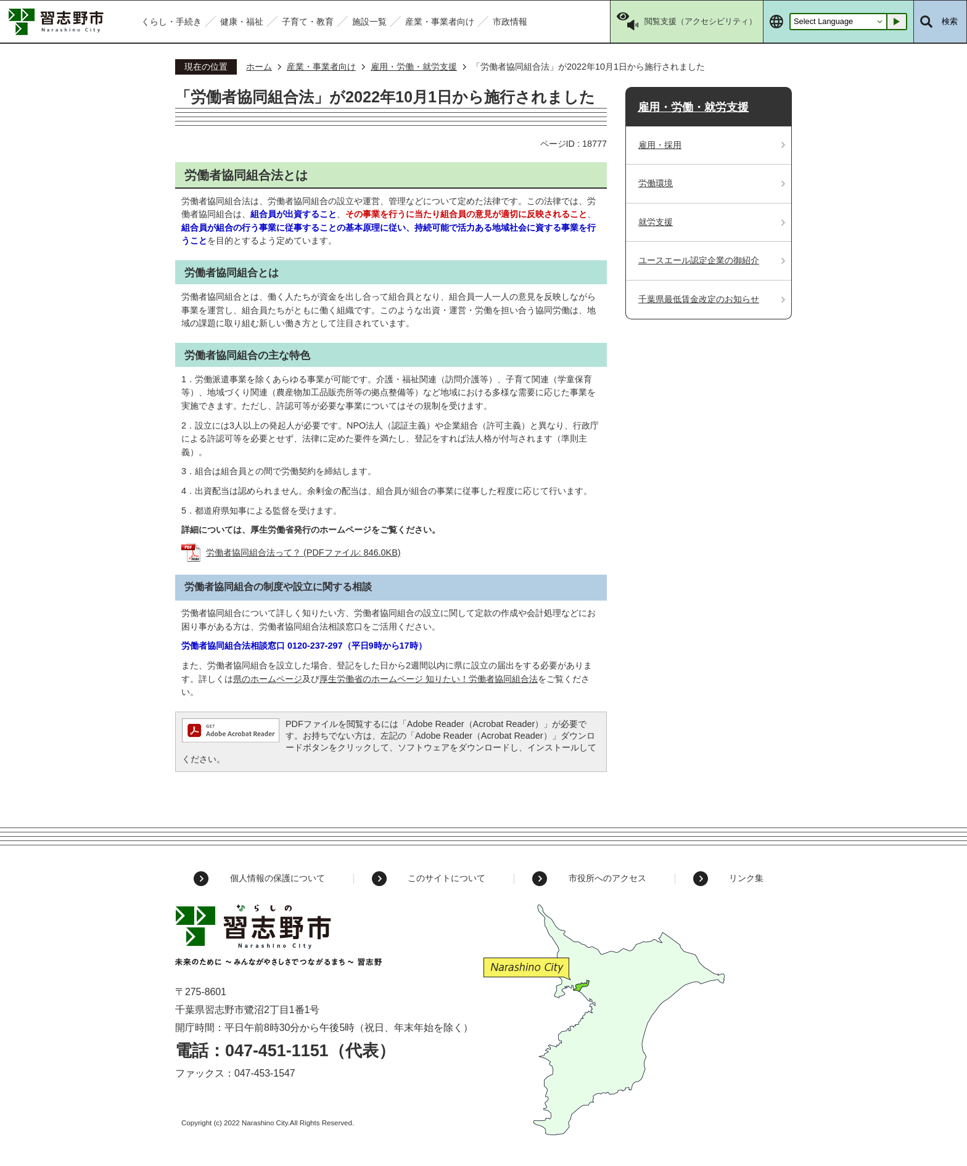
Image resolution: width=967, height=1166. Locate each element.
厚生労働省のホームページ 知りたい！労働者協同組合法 (428, 679)
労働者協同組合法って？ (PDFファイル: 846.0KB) (303, 552)
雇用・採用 (659, 145)
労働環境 (655, 183)
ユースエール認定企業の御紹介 (698, 260)
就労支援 (655, 222)
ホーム (259, 67)
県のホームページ (267, 679)
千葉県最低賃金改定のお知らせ (698, 299)
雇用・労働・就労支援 (414, 67)
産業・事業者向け (321, 67)
